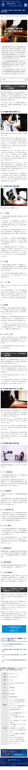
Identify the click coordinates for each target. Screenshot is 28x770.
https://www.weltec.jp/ (13, 696)
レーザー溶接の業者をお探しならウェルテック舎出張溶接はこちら (14, 628)
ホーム (2, 15)
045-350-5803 (12, 687)
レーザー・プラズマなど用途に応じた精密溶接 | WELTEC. (14, 763)
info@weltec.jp (12, 693)
